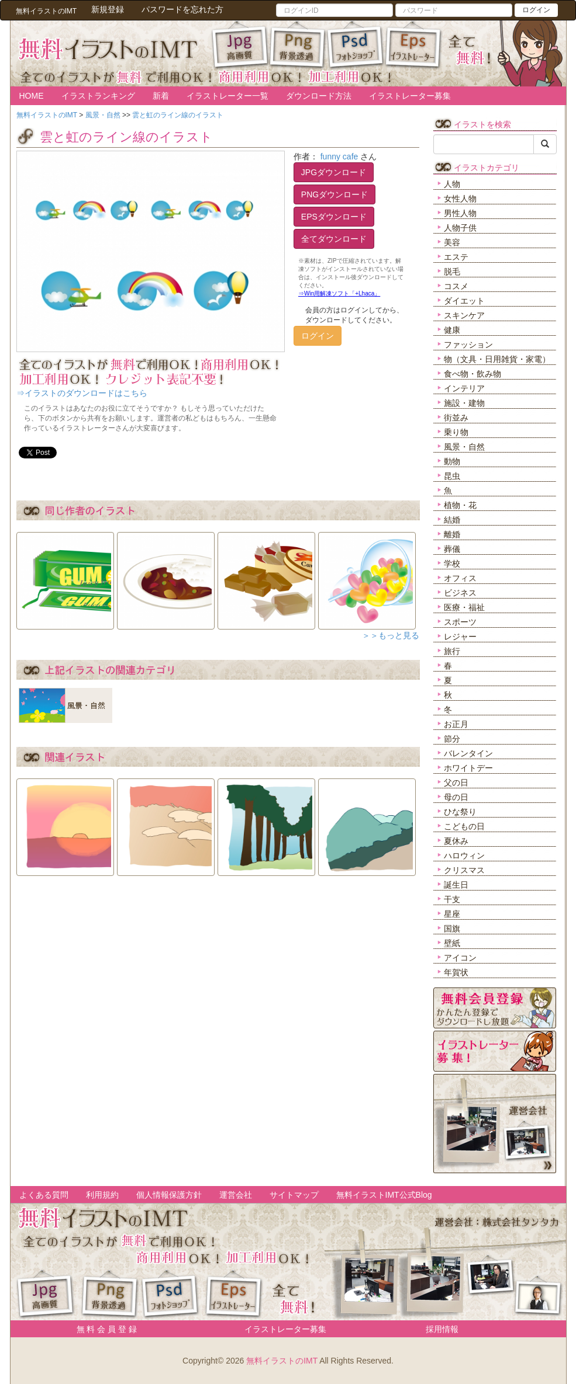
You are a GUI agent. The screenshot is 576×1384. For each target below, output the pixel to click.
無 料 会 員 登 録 (102, 1329)
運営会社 (235, 1194)
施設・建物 (464, 403)
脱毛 (452, 271)
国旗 (452, 928)
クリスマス (464, 870)
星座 (452, 914)
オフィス (460, 578)
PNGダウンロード (334, 194)
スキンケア (464, 315)
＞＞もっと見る (390, 635)
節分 (452, 738)
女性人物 (460, 198)
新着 (161, 95)
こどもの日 (464, 826)
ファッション (468, 344)
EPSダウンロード (334, 216)
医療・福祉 (464, 607)
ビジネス (460, 592)
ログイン (536, 10)
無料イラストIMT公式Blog (384, 1194)
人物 (452, 184)
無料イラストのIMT (282, 1360)
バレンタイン (468, 753)
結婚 (452, 519)
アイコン (460, 957)
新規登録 (107, 9)
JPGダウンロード (333, 172)
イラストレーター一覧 (227, 95)
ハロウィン (464, 855)
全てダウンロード (334, 239)
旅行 (452, 651)
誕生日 (456, 884)
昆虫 (452, 476)
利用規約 (102, 1194)
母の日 (456, 797)
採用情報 (442, 1329)
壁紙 (452, 943)
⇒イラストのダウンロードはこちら (81, 393)
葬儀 (452, 549)
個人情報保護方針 (169, 1194)
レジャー (460, 636)
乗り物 (456, 432)
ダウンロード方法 (318, 95)
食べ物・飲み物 (472, 373)
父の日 (456, 782)
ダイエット (464, 300)
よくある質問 (43, 1194)
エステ (456, 257)
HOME (31, 95)
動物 (452, 461)
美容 (452, 242)
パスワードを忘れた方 (182, 9)
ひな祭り (460, 811)
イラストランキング (98, 95)
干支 (452, 899)
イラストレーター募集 (410, 95)
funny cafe (339, 156)
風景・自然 (464, 446)
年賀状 (456, 972)
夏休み (456, 841)
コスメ (456, 286)
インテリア (464, 388)
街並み (456, 417)
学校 (452, 563)
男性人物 (460, 213)
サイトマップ (294, 1194)
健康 (452, 330)
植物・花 (460, 505)
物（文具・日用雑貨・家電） (497, 359)
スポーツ (460, 622)
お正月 (456, 724)
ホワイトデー (468, 768)
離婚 (452, 534)
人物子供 (460, 227)
